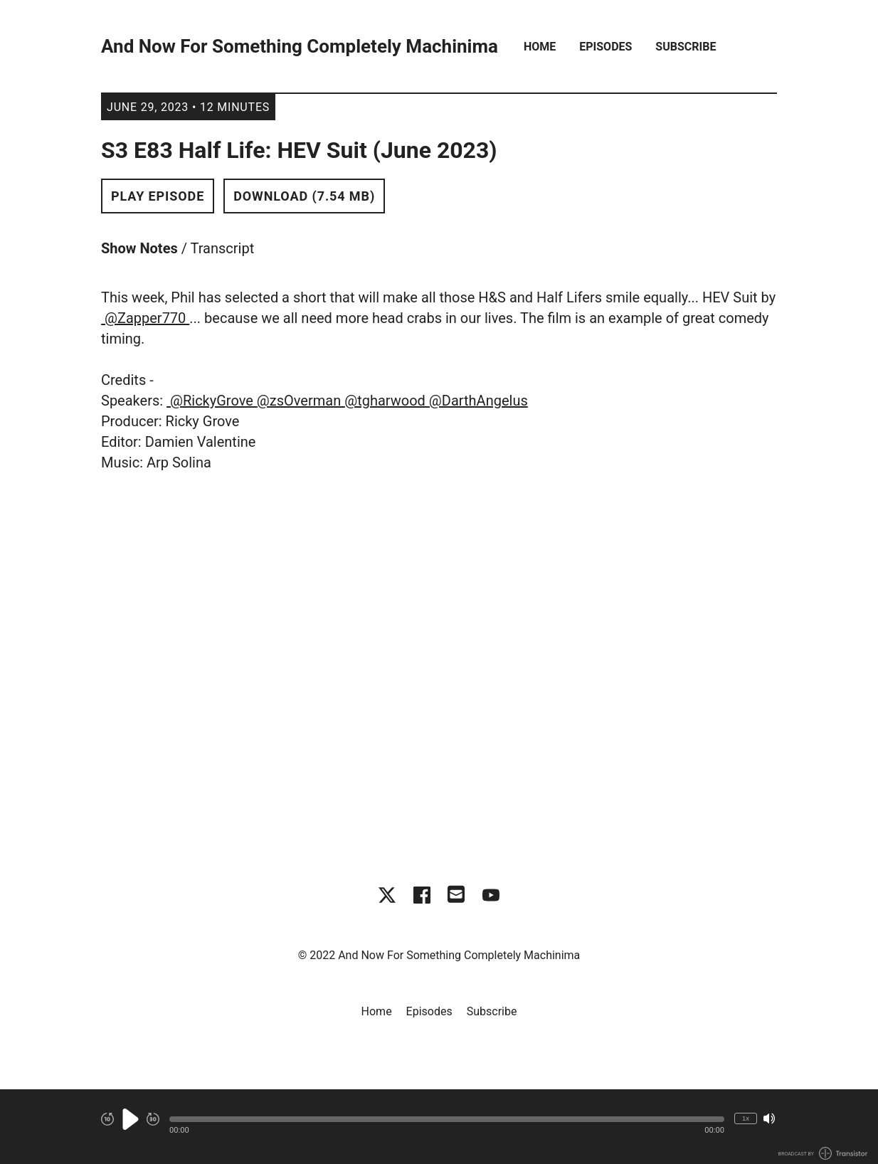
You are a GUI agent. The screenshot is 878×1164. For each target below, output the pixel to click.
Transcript (223, 248)
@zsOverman (300, 400)
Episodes (605, 46)
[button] (446, 1119)
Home (540, 46)
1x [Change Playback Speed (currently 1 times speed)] (745, 1118)
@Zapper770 (145, 318)
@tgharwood (386, 400)
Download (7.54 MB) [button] (304, 196)
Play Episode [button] (157, 196)
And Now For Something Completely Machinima (299, 46)
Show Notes (139, 248)
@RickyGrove (211, 400)
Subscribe (685, 46)
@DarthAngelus (478, 400)
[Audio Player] (439, 1126)
